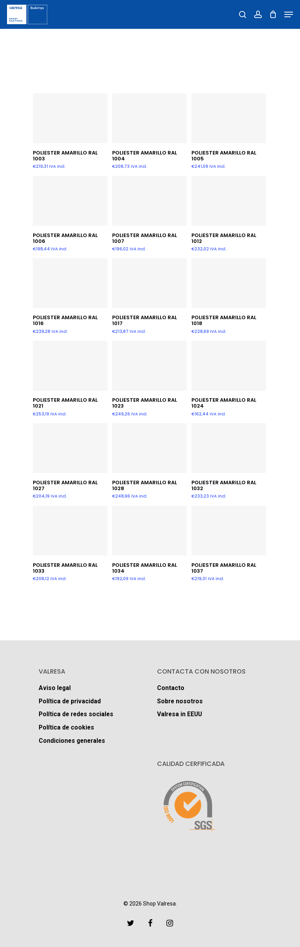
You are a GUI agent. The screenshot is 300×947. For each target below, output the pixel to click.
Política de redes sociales (77, 714)
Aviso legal (55, 687)
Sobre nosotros (180, 700)
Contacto (170, 687)
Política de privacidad (70, 700)
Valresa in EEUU (180, 714)
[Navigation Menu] (288, 14)
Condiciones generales (73, 740)
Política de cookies (67, 727)
